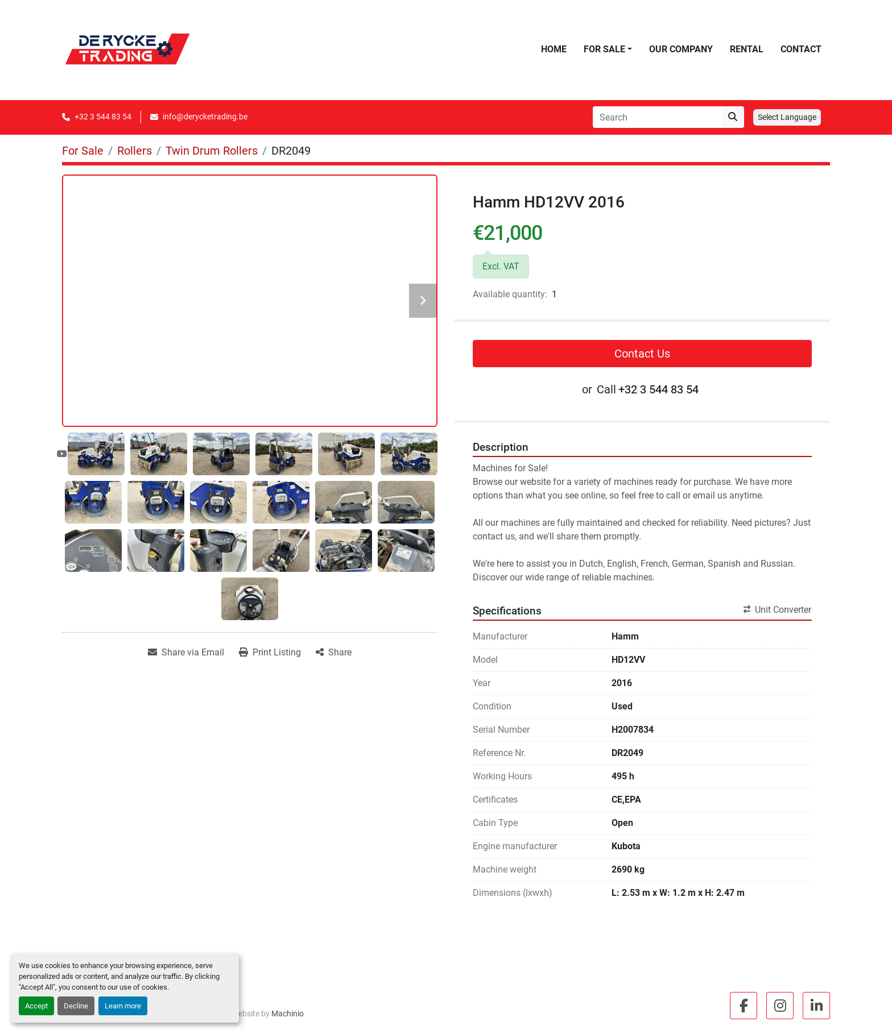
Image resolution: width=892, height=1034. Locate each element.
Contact (800, 49)
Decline (76, 1006)
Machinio (287, 1013)
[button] (608, 49)
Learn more (123, 1006)
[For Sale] (83, 150)
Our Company (681, 49)
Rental (746, 49)
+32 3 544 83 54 (103, 116)
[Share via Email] (186, 652)
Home (554, 49)
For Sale (604, 49)
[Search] (657, 117)
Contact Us (642, 353)
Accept (36, 1006)
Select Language (787, 117)
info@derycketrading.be (205, 116)
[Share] (333, 652)
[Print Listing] (270, 652)
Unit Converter (777, 609)
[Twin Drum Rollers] (212, 150)
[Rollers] (134, 150)
